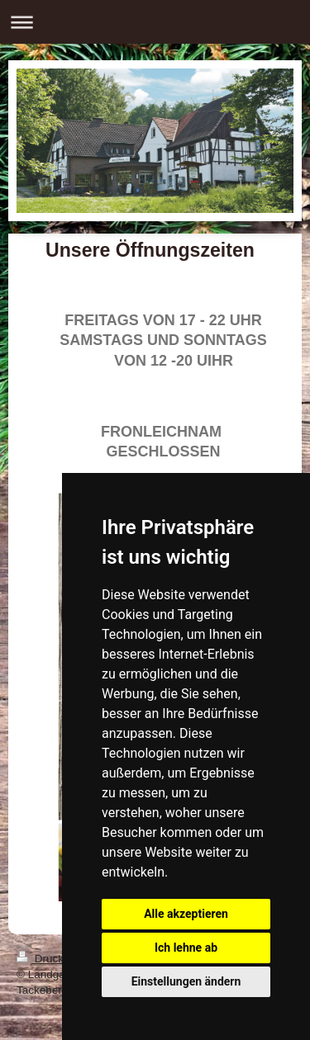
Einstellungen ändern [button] (186, 981)
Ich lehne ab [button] (186, 947)
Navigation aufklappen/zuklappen (155, 22)
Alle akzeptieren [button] (186, 913)
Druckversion (60, 959)
